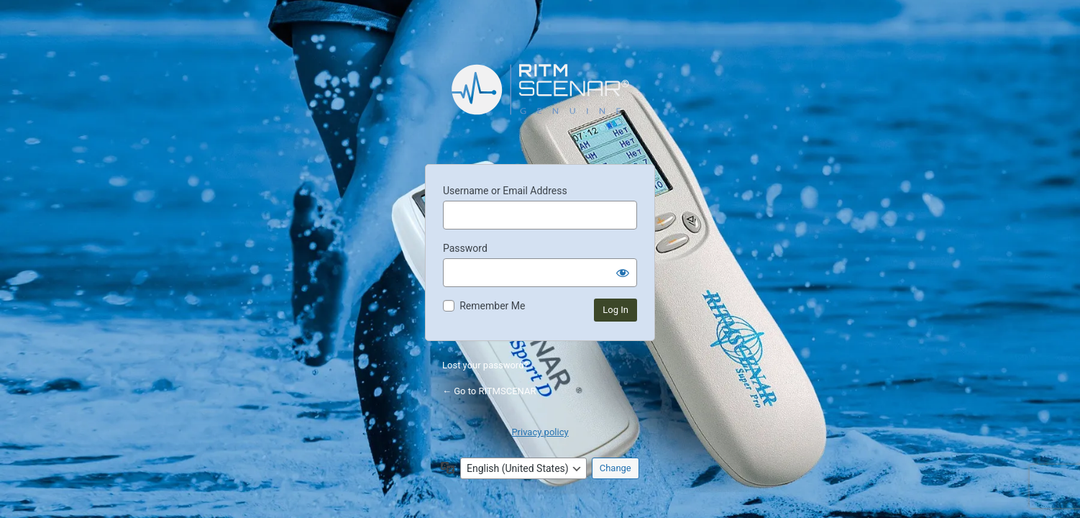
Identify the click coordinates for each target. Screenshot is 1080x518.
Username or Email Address (505, 190)
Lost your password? (485, 365)
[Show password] (622, 272)
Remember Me (492, 306)
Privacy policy (539, 432)
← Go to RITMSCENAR (489, 391)
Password (465, 248)
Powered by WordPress (540, 100)
